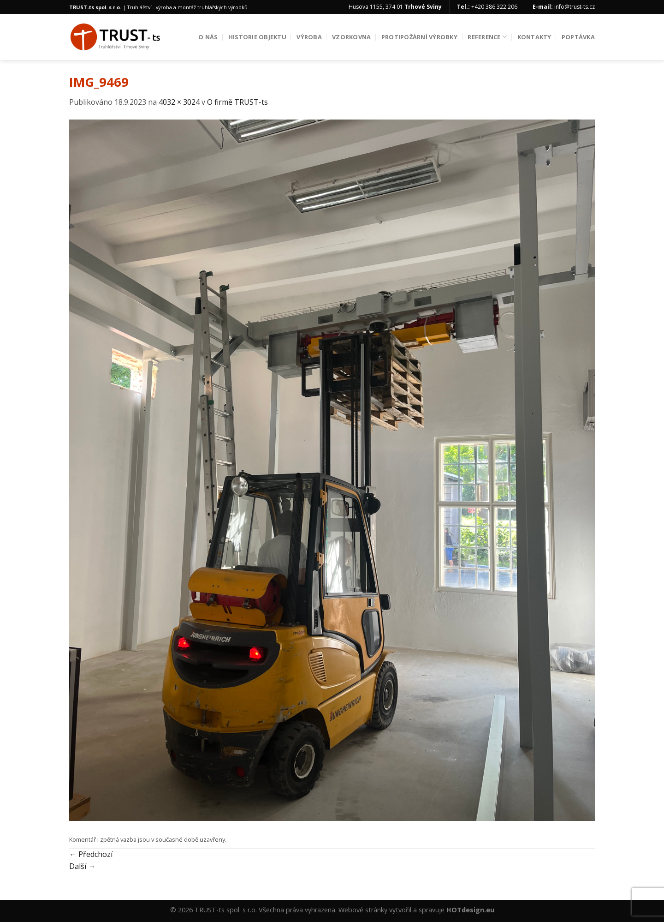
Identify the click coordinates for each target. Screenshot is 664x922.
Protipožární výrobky (419, 37)
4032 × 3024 (179, 102)
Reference (487, 36)
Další (82, 866)
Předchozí (91, 854)
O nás (208, 37)
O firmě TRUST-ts (237, 102)
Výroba (309, 37)
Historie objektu (257, 37)
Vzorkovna (351, 37)
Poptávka (578, 37)
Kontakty (534, 37)
